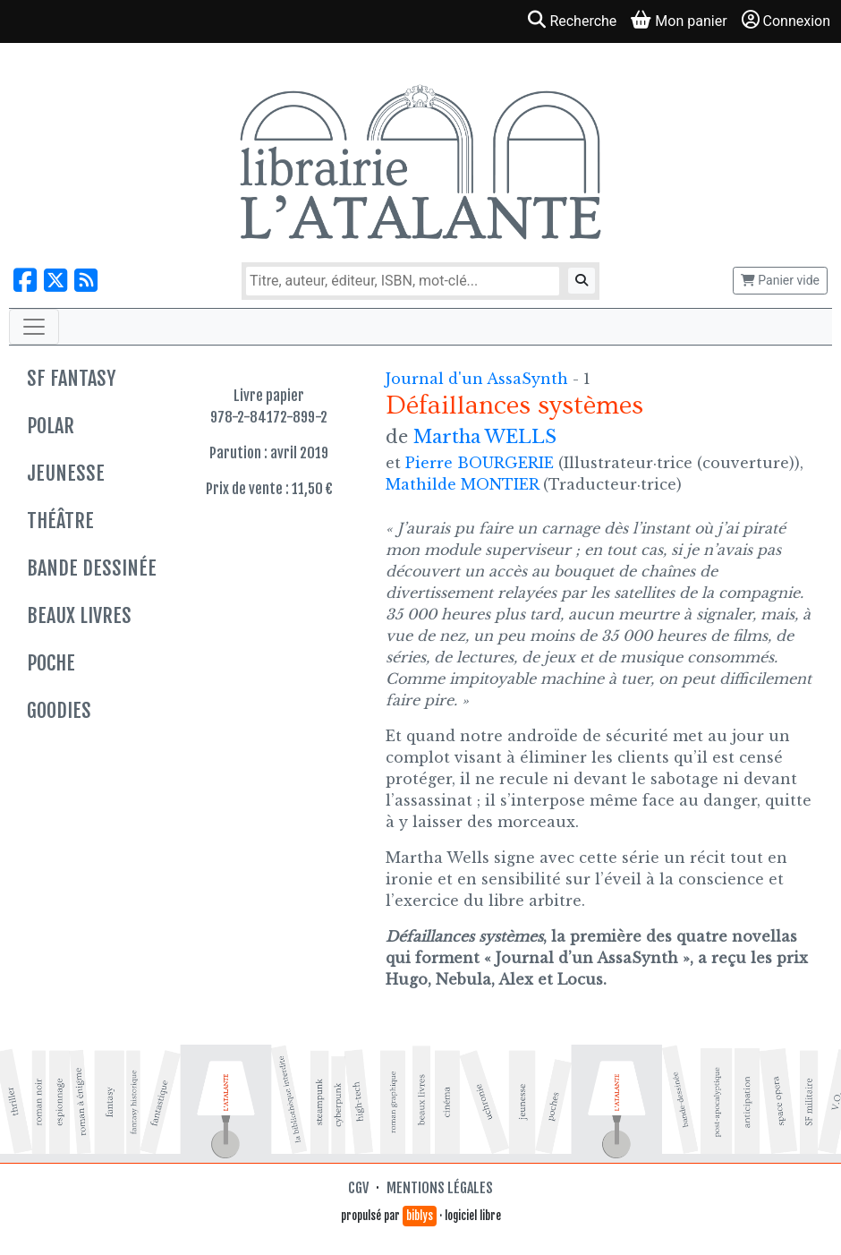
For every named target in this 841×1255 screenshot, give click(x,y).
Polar (50, 426)
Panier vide (780, 280)
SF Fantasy (71, 378)
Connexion (786, 20)
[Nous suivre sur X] (55, 280)
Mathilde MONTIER (462, 484)
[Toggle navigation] (34, 327)
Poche (51, 663)
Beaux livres (79, 615)
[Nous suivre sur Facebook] (25, 280)
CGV (358, 1188)
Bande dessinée (92, 568)
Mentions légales (440, 1188)
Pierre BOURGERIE (479, 463)
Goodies (59, 710)
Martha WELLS (484, 437)
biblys (419, 1215)
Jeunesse (66, 473)
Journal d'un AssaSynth (479, 379)
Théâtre (60, 520)
